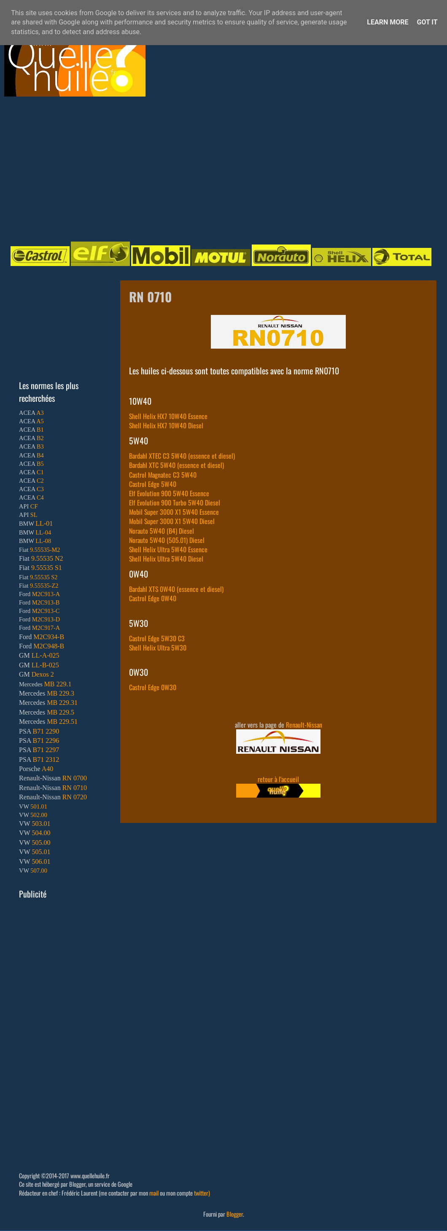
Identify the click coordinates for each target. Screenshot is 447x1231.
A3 (40, 412)
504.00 (41, 832)
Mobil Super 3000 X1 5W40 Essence (174, 512)
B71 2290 (45, 731)
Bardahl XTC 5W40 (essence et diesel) (176, 465)
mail (154, 1192)
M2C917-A (46, 627)
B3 (40, 446)
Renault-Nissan (304, 725)
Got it (427, 22)
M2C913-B (46, 602)
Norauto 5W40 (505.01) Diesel (167, 540)
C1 (40, 472)
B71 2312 (45, 759)
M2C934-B (48, 636)
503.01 (41, 823)
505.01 (41, 851)
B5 (40, 463)
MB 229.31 (62, 702)
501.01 (38, 806)
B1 (40, 429)
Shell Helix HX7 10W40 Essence (168, 416)
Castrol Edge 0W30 (152, 687)
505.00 (41, 842)
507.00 (38, 870)
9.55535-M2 (45, 549)
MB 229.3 (60, 693)
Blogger (234, 1213)
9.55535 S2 (44, 577)
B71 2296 (45, 740)
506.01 (41, 861)
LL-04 (43, 532)
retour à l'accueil (278, 779)
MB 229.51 (62, 721)
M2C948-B (48, 646)
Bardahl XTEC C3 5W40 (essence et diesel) (182, 456)
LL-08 (43, 541)
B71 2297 (45, 749)
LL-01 (44, 523)
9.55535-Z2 (44, 585)
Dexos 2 (43, 674)
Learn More (387, 22)
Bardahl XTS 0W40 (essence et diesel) (176, 589)
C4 (40, 497)
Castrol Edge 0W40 (152, 598)
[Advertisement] (120, 168)
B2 (40, 438)
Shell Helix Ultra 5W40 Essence (168, 549)
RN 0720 (74, 797)
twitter (201, 1192)
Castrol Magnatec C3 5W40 (163, 475)
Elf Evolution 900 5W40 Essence (169, 493)
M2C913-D (46, 619)
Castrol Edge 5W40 (152, 484)
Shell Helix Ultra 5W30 (157, 647)
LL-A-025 (45, 655)
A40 (48, 768)
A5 (40, 421)
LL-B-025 (45, 665)
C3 (40, 489)
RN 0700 (74, 778)
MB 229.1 (58, 684)
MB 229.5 (60, 712)
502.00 (38, 815)
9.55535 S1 (46, 567)
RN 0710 (74, 787)
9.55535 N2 (47, 558)
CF (34, 506)
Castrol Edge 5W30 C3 (157, 638)
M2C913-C (46, 610)
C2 (40, 480)
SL (34, 514)
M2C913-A (46, 594)
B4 (40, 455)
